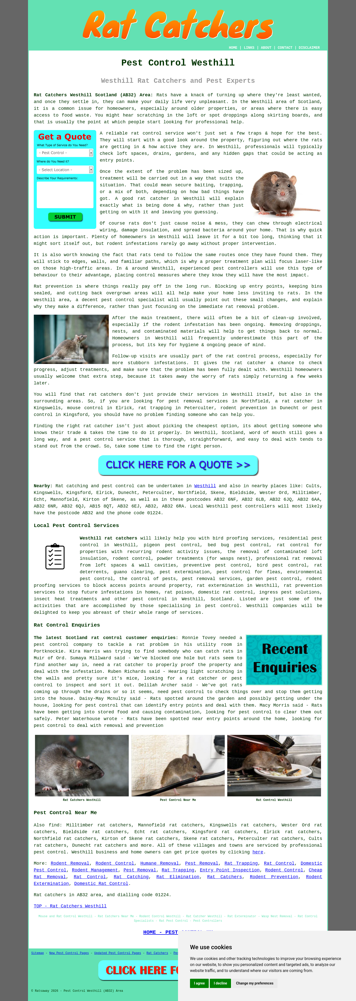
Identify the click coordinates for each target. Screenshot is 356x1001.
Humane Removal (159, 863)
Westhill (205, 485)
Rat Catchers (224, 876)
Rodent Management (95, 870)
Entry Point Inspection (230, 870)
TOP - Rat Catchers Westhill (70, 906)
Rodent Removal (70, 863)
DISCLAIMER (309, 48)
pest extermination (185, 572)
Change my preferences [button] (254, 983)
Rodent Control (115, 863)
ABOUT (266, 48)
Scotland (221, 599)
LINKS (249, 48)
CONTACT (285, 48)
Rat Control (279, 863)
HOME (233, 48)
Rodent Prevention (274, 876)
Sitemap (37, 953)
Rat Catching (131, 876)
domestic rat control (225, 592)
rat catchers (110, 845)
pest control (149, 599)
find (54, 825)
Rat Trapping (241, 863)
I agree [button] (199, 983)
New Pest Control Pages (69, 953)
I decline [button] (220, 983)
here (257, 852)
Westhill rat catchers (108, 538)
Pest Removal (201, 863)
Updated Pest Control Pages (117, 953)
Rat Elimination (178, 876)
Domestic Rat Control (101, 883)
